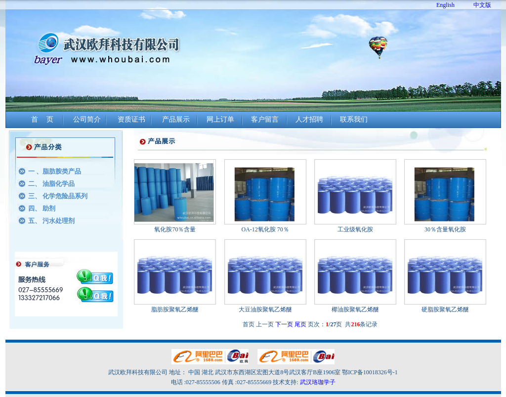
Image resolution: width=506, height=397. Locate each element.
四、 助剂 (41, 208)
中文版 (482, 4)
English (445, 4)
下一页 (284, 324)
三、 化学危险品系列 (57, 196)
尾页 (300, 324)
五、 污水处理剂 (51, 220)
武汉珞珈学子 (318, 382)
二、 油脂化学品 (51, 183)
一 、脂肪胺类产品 (54, 171)
